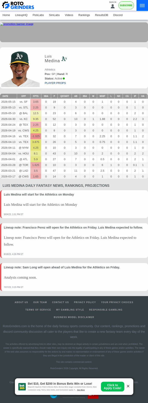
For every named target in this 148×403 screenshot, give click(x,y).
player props (55, 83)
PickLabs (38, 15)
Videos (69, 15)
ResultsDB (101, 15)
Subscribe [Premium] (126, 5)
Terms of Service (38, 310)
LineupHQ (21, 15)
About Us (21, 302)
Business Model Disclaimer (74, 317)
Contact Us (60, 302)
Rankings (84, 15)
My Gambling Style (70, 310)
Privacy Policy (85, 302)
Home (6, 15)
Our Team (40, 302)
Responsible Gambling (106, 310)
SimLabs (54, 15)
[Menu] (142, 5)
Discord (118, 15)
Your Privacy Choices (117, 302)
